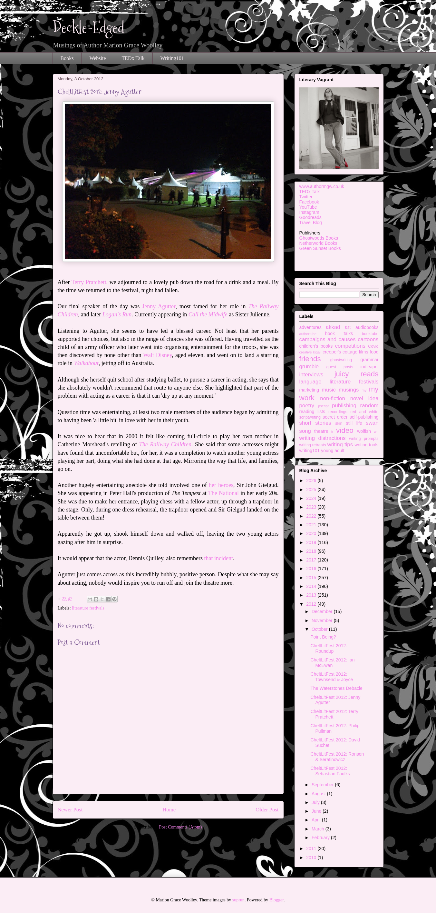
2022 (311, 516)
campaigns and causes (327, 339)
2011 (311, 848)
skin (338, 423)
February (321, 837)
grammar (369, 359)
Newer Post (70, 810)
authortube (308, 334)
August (319, 793)
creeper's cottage (340, 351)
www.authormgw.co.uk (321, 186)
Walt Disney (157, 355)
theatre (321, 431)
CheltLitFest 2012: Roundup (328, 648)
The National (223, 493)
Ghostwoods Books (318, 238)
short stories (315, 423)
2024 (311, 498)
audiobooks (367, 327)
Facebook (309, 201)
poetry (307, 405)
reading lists (312, 411)
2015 (311, 577)
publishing (344, 405)
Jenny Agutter (158, 306)
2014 (311, 586)
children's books (316, 346)
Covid (373, 346)
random (369, 405)
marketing (309, 389)
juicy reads (356, 374)
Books (67, 58)
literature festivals (88, 608)
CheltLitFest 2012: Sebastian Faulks (330, 771)
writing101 (309, 450)
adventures (310, 327)
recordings (337, 412)
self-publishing (364, 417)
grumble (309, 366)
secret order (335, 417)
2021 (311, 524)
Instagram (309, 212)
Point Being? (323, 637)
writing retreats (312, 445)
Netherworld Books (318, 243)
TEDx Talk (133, 58)
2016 (311, 568)
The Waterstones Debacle (336, 688)
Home (169, 810)
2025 (311, 489)
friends (310, 359)
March (318, 828)
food (374, 351)
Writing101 (172, 58)
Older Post (267, 810)
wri (376, 431)
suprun (238, 900)
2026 (311, 480)
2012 (311, 604)
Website (97, 58)
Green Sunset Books (320, 248)
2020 (311, 533)
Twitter (306, 196)
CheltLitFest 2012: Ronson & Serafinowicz (337, 756)
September (323, 784)
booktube (370, 334)
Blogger (276, 900)
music (329, 390)
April (317, 819)
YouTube (308, 207)
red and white (364, 412)
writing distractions (322, 438)
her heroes (221, 485)
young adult (332, 450)
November (323, 620)
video (345, 430)
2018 (311, 551)
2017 (311, 559)
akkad (333, 327)
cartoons (368, 339)
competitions (350, 346)
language (310, 382)
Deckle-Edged (89, 27)
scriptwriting (310, 417)
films (363, 351)
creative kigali (310, 352)
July (316, 802)
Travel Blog (310, 222)
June (317, 811)
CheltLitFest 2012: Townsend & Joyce (331, 676)
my (364, 390)
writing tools (366, 444)
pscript (323, 406)
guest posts (339, 367)
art (347, 327)
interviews (311, 375)
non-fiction (332, 398)
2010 (311, 857)
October (320, 629)
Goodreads (310, 217)
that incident (218, 558)
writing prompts (363, 438)
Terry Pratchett (89, 282)
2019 (311, 542)
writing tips (340, 445)
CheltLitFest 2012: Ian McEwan (332, 662)
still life (354, 423)
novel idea (364, 398)
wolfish (364, 431)
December (323, 611)
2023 (311, 507)
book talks (339, 333)
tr (332, 431)
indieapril (369, 366)
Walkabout (86, 363)
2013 (311, 595)
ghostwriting (341, 360)
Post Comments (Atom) (180, 827)
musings (349, 390)
